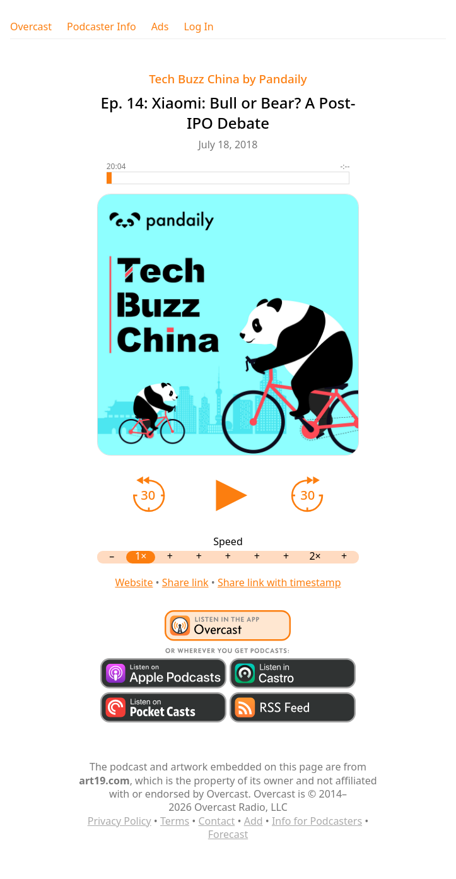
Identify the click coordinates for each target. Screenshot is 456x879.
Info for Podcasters (317, 821)
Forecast (228, 834)
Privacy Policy (119, 821)
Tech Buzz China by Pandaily (228, 78)
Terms (174, 821)
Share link (185, 582)
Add (253, 821)
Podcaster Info (101, 26)
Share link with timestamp (279, 582)
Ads (160, 26)
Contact (216, 821)
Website (134, 582)
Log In (198, 26)
